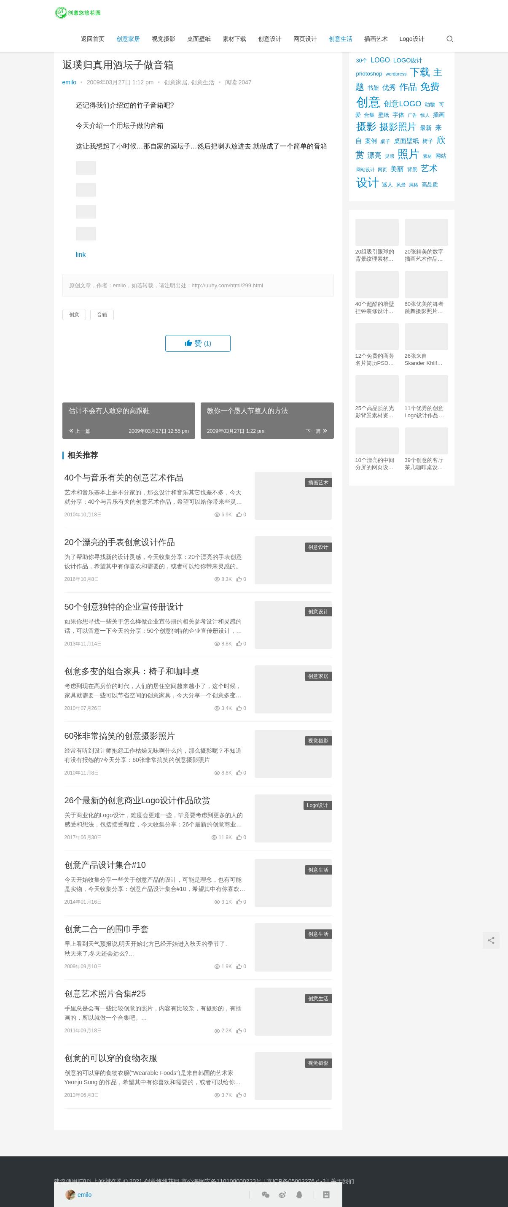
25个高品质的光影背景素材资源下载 (374, 412)
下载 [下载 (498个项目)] (420, 72)
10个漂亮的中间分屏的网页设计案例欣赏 (374, 464)
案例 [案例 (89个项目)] (371, 141)
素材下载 (234, 40)
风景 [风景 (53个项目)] (401, 184)
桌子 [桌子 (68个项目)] (385, 141)
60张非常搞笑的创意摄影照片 (120, 740)
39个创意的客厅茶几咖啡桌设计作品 (424, 464)
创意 (74, 315)
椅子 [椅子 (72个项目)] (427, 141)
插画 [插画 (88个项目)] (439, 114)
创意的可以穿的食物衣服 (111, 1067)
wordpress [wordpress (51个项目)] (396, 73)
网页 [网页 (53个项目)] (382, 169)
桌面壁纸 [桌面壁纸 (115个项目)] (406, 140)
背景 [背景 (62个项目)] (412, 170)
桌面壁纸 (199, 40)
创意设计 (270, 40)
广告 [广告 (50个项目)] (412, 115)
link (81, 254)
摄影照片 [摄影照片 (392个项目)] (398, 127)
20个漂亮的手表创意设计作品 (120, 543)
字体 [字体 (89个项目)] (398, 114)
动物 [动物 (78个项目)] (430, 104)
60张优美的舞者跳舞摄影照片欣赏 (424, 308)
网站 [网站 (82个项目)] (440, 156)
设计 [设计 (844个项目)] (367, 182)
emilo (69, 82)
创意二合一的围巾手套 (107, 936)
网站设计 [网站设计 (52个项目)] (365, 169)
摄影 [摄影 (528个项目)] (366, 126)
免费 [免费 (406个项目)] (430, 86)
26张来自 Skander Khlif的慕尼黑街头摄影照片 (424, 360)
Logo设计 (412, 40)
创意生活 (340, 40)
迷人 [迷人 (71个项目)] (387, 185)
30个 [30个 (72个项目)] (362, 61)
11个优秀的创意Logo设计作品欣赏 (424, 412)
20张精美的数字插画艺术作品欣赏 (424, 255)
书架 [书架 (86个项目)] (373, 88)
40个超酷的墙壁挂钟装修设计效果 (374, 308)
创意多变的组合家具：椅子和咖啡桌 (132, 674)
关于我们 (342, 1181)
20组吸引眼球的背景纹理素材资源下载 (374, 255)
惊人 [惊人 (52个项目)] (425, 115)
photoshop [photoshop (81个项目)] (369, 73)
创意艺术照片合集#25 (105, 1001)
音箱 (102, 315)
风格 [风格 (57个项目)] (413, 184)
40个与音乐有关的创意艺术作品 (124, 478)
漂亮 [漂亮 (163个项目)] (374, 155)
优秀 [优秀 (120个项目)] (389, 87)
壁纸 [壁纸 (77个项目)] (383, 115)
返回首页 (93, 40)
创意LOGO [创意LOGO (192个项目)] (402, 103)
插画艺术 (376, 40)
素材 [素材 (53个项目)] (427, 156)
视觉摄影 (163, 40)
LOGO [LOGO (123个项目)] (380, 60)
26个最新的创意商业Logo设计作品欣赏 (138, 805)
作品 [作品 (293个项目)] (408, 87)
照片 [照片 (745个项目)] (408, 154)
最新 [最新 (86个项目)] (426, 128)
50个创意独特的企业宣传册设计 (124, 609)
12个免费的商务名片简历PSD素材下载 (374, 360)
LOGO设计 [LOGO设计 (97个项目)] (408, 60)
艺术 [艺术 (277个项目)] (429, 168)
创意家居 (128, 40)
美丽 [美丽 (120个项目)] (397, 169)
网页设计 (305, 40)
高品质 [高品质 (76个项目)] (430, 184)
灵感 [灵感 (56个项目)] (389, 156)
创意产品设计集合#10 (105, 870)
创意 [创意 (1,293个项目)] (368, 102)
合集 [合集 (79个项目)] (369, 115)
